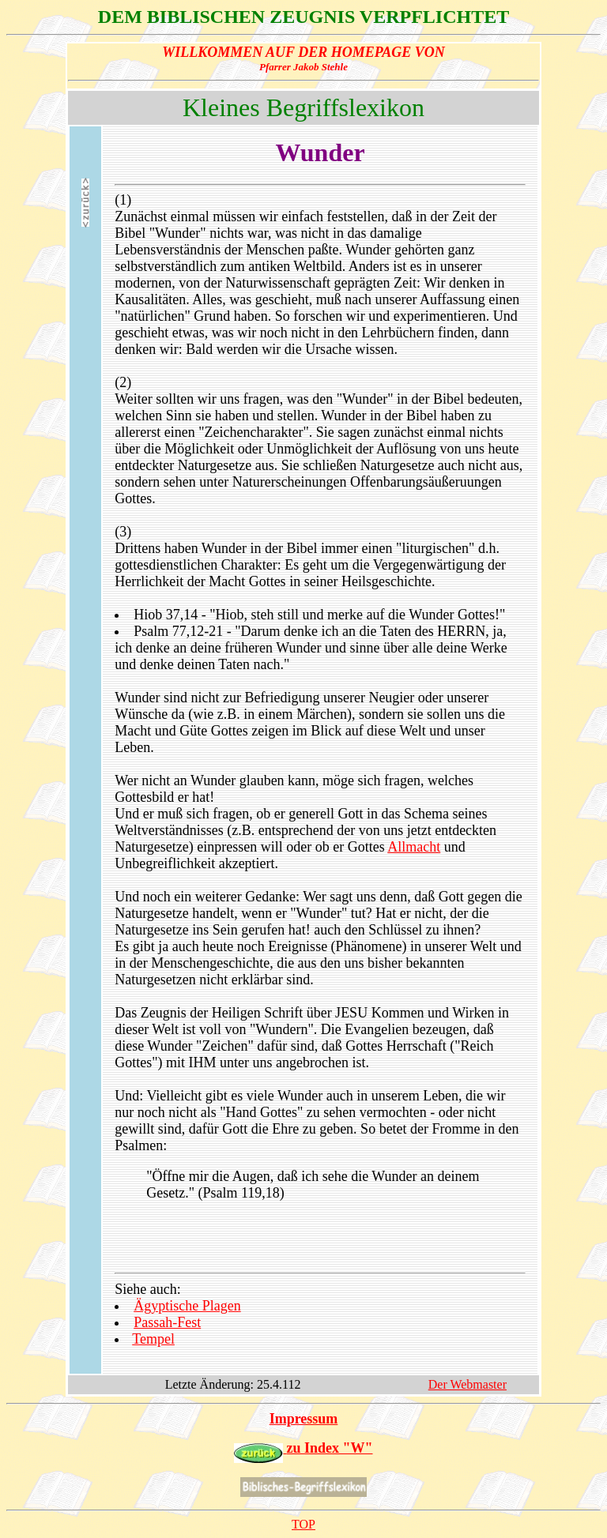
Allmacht (413, 847)
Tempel (153, 1339)
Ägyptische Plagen (187, 1306)
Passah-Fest (167, 1322)
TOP (303, 1524)
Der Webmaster (467, 1384)
